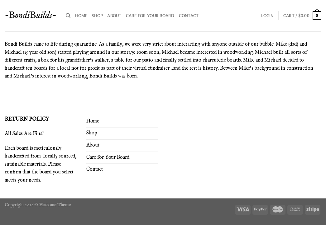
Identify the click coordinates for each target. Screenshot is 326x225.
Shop (97, 15)
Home (81, 15)
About (114, 15)
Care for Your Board (150, 15)
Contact (189, 15)
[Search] (68, 16)
